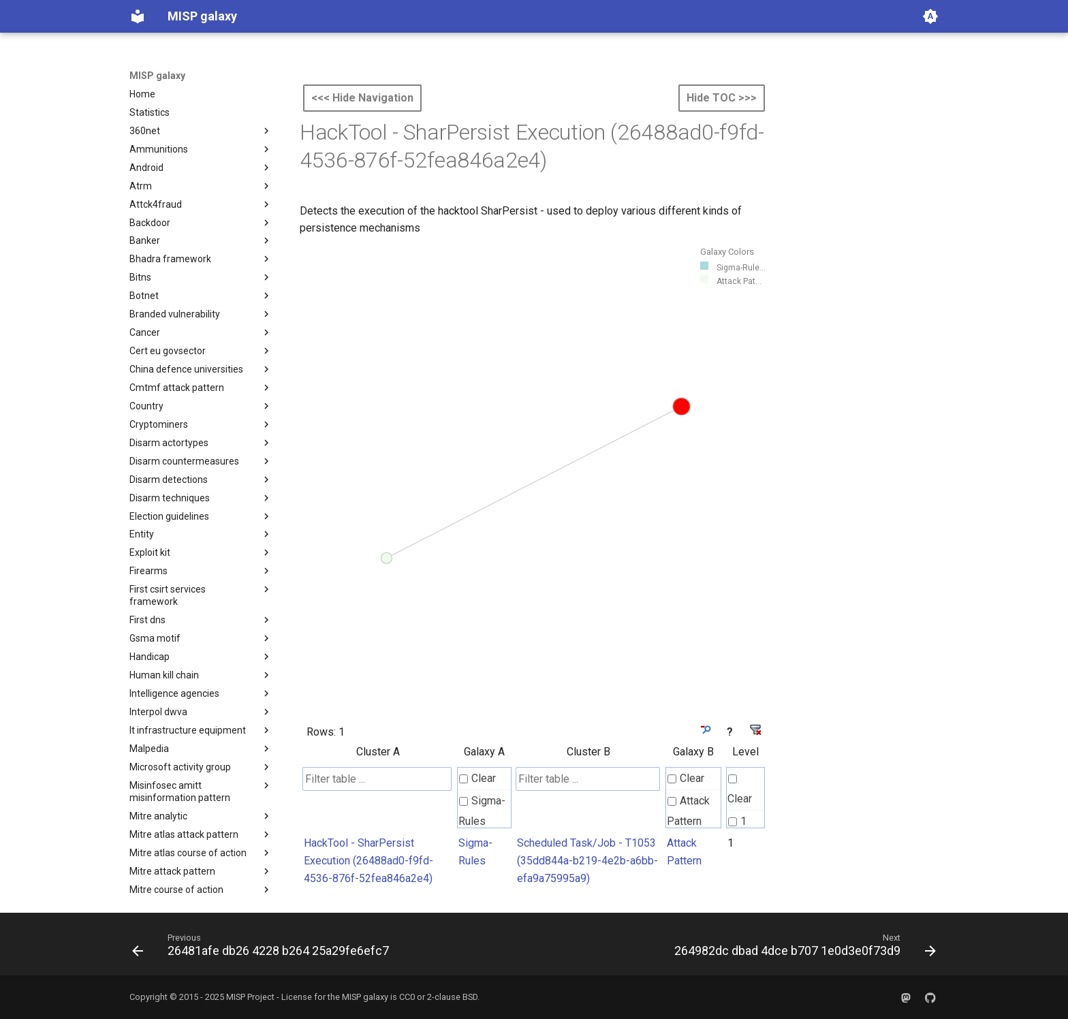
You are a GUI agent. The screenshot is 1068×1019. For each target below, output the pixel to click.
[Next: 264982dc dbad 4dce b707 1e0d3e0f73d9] (802, 948)
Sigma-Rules (481, 811)
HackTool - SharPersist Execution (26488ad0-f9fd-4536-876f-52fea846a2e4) (368, 860)
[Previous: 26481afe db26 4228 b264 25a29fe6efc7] (263, 948)
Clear (477, 778)
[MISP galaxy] (137, 16)
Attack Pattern (688, 811)
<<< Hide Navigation (362, 97)
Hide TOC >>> (722, 97)
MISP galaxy (157, 75)
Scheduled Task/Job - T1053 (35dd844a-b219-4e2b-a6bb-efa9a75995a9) (587, 860)
